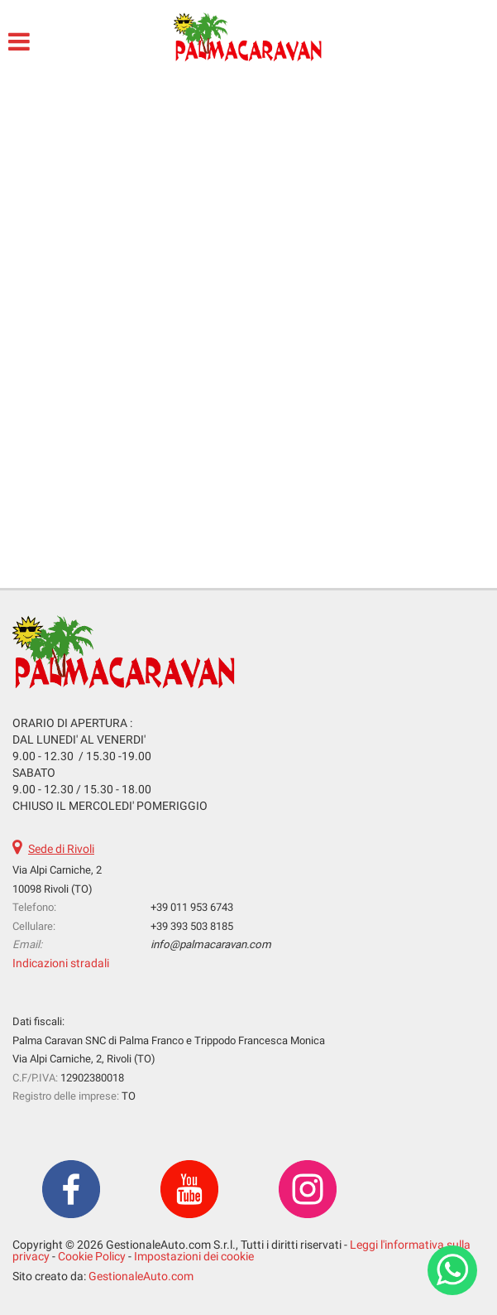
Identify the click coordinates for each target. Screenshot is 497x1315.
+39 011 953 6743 (192, 907)
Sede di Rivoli (61, 848)
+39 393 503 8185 (192, 926)
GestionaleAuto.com (141, 1276)
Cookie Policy (92, 1256)
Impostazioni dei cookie (194, 1256)
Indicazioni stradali (60, 963)
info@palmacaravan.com (211, 944)
